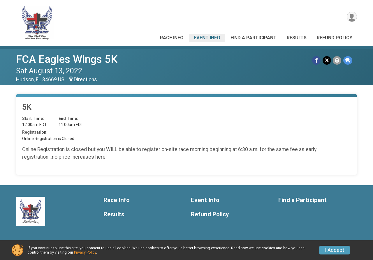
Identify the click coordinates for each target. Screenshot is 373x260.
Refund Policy (334, 37)
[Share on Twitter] (327, 60)
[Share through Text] (347, 60)
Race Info (172, 37)
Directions (85, 79)
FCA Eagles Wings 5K (66, 59)
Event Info (207, 37)
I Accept (334, 250)
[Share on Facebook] (317, 60)
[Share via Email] (337, 60)
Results (297, 37)
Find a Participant (254, 37)
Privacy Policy (85, 252)
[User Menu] (351, 17)
